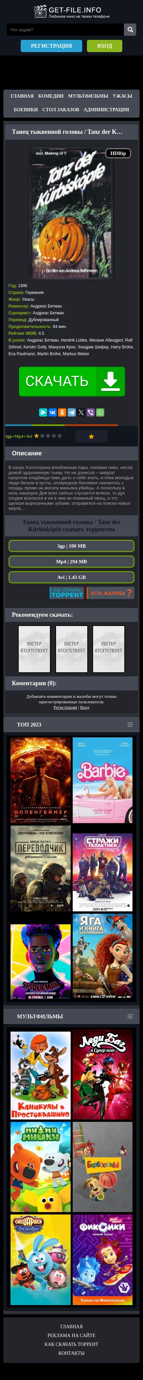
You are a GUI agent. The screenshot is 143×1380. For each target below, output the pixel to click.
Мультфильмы (88, 96)
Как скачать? (67, 593)
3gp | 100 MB (71, 546)
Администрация (106, 109)
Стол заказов (60, 109)
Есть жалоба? (111, 593)
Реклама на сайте (71, 1335)
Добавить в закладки (91, 436)
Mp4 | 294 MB (71, 561)
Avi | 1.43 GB (71, 577)
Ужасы (122, 96)
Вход (104, 46)
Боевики (26, 109)
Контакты (71, 1353)
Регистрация (51, 46)
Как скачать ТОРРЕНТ (71, 1344)
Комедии (51, 96)
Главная (22, 96)
